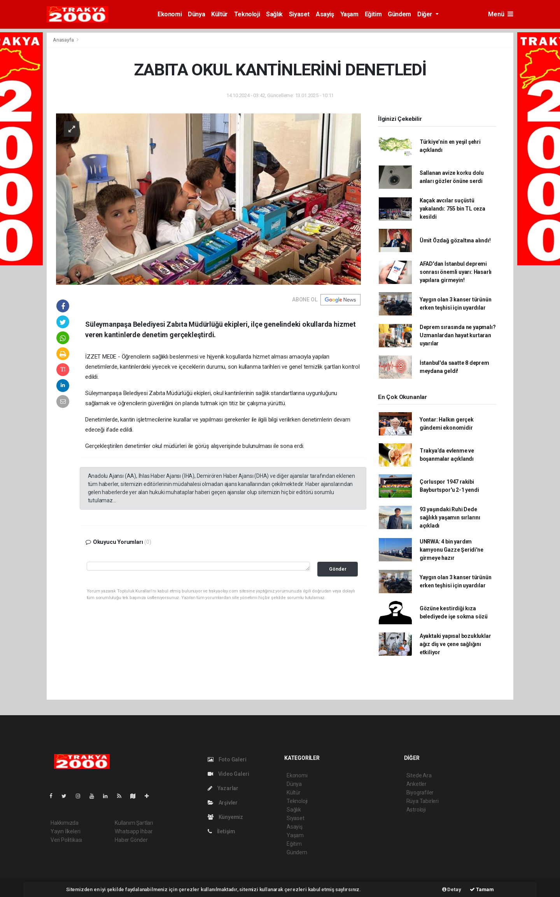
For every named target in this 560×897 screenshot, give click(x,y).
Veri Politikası (66, 840)
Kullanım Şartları (134, 823)
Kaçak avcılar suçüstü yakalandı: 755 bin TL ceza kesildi (452, 208)
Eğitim (373, 14)
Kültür (219, 14)
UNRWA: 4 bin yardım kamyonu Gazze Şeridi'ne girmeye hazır (451, 549)
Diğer (425, 14)
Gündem (399, 14)
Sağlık (274, 14)
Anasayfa (64, 40)
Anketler (416, 784)
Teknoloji (247, 14)
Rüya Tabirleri (422, 801)
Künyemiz (225, 817)
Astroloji (416, 809)
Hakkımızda (65, 823)
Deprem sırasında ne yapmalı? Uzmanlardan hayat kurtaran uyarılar (458, 335)
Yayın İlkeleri (65, 831)
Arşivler (223, 802)
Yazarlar (223, 788)
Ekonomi (170, 14)
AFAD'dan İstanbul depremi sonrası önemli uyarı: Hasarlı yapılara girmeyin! (456, 272)
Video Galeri (228, 774)
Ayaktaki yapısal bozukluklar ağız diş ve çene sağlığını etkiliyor (455, 644)
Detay (451, 889)
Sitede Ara (419, 775)
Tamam (482, 889)
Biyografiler (420, 792)
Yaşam (349, 14)
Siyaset (299, 14)
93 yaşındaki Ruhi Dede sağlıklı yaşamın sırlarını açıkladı (450, 517)
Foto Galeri (227, 759)
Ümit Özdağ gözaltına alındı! (455, 240)
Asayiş (325, 14)
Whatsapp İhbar (133, 831)
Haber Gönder (131, 840)
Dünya (196, 14)
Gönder (337, 569)
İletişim (221, 831)
